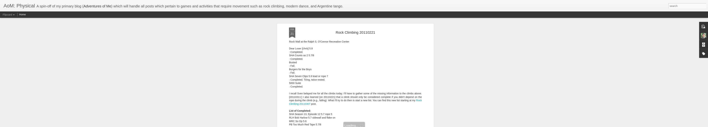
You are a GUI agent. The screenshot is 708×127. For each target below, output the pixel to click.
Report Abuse (375, 125)
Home (22, 14)
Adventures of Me (97, 6)
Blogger (365, 125)
